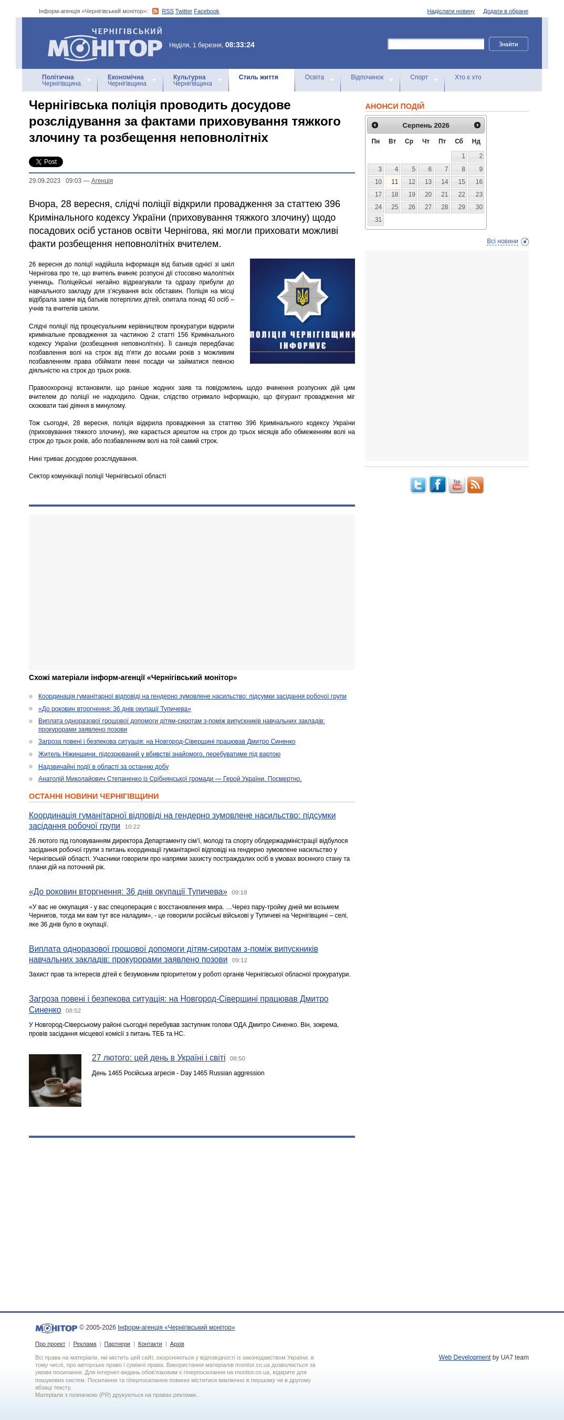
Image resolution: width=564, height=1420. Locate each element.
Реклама (84, 1344)
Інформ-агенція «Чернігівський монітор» (109, 43)
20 (428, 194)
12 (412, 182)
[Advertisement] (192, 592)
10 (378, 182)
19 (412, 194)
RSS (168, 11)
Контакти (150, 1344)
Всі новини (502, 241)
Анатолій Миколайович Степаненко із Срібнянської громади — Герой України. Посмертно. (170, 779)
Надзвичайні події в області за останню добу (103, 766)
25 (394, 207)
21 (444, 194)
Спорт (419, 77)
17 (378, 194)
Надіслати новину (451, 11)
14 (444, 182)
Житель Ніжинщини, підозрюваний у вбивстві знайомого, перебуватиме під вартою (159, 754)
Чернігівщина (61, 80)
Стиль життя (258, 77)
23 (479, 194)
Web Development (465, 1357)
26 (412, 207)
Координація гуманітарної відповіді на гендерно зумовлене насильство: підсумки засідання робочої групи (192, 696)
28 (444, 207)
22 (461, 194)
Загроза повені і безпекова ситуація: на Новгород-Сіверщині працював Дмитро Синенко (167, 741)
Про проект (50, 1344)
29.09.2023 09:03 (55, 180)
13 (428, 182)
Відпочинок (367, 77)
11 (394, 182)
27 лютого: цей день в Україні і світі (158, 1057)
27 (428, 207)
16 (479, 182)
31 (378, 219)
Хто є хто (468, 77)
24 (378, 207)
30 (479, 207)
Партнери (117, 1344)
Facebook (206, 11)
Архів (177, 1344)
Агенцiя (102, 180)
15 (461, 182)
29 (461, 207)
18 (394, 194)
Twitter (183, 11)
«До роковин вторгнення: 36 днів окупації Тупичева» (114, 709)
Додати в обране (505, 11)
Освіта (314, 77)
